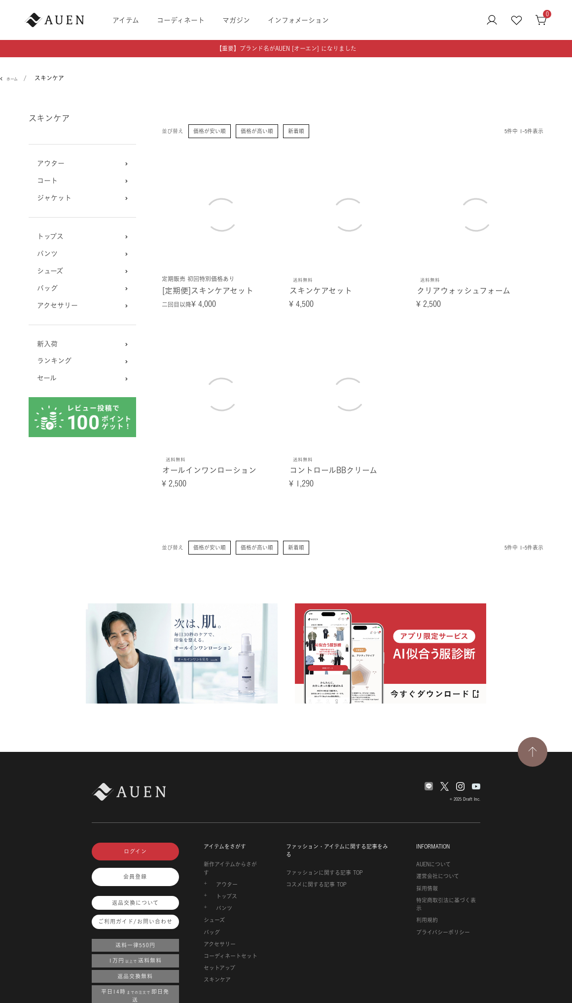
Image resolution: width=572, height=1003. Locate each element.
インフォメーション (298, 20)
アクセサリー (57, 305)
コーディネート (181, 20)
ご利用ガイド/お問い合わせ (135, 921)
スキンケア (217, 979)
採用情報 (427, 888)
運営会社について (437, 876)
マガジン (236, 20)
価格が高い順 (257, 131)
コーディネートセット (230, 956)
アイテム (125, 20)
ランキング (54, 361)
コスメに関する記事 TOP (316, 884)
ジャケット (54, 198)
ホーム (12, 78)
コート (47, 181)
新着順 (296, 131)
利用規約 (427, 920)
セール (47, 378)
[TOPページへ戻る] (532, 752)
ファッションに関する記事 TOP (324, 872)
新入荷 (47, 344)
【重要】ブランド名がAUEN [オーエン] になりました (286, 48)
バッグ (47, 288)
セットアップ (219, 968)
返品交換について (135, 902)
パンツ (47, 254)
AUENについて (433, 864)
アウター (51, 163)
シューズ (50, 271)
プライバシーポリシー (443, 932)
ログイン (135, 851)
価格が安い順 (209, 131)
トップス (50, 236)
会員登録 (135, 876)
